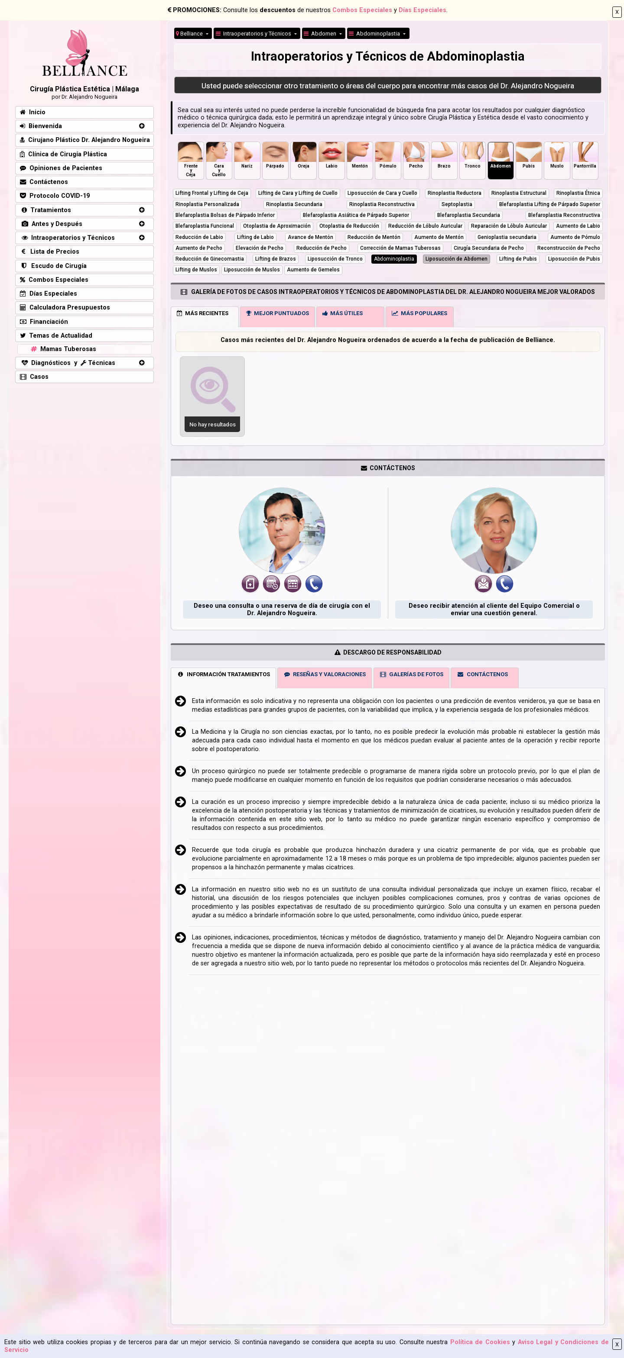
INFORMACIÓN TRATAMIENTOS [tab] (223, 674)
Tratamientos (45, 210)
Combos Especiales (362, 10)
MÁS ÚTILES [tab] (342, 313)
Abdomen (321, 33)
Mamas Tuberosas (62, 349)
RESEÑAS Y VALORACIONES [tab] (324, 674)
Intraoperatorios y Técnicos (67, 238)
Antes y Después (51, 224)
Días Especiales (422, 10)
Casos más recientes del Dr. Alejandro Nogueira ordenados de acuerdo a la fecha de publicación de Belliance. (388, 340)
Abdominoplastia (375, 33)
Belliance (190, 33)
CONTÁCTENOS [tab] (482, 674)
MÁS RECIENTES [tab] (202, 313)
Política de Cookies (480, 1342)
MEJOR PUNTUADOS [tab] (277, 313)
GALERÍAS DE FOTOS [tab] (411, 674)
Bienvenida (41, 126)
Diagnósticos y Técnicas (67, 363)
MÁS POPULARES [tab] (419, 313)
